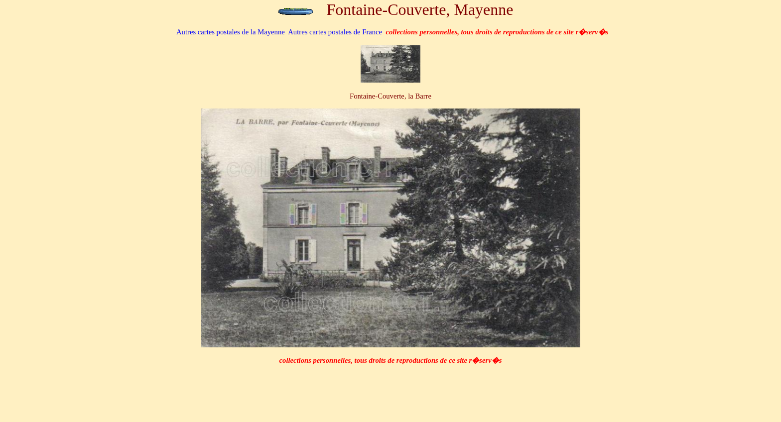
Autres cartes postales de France (335, 32)
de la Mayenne (230, 32)
